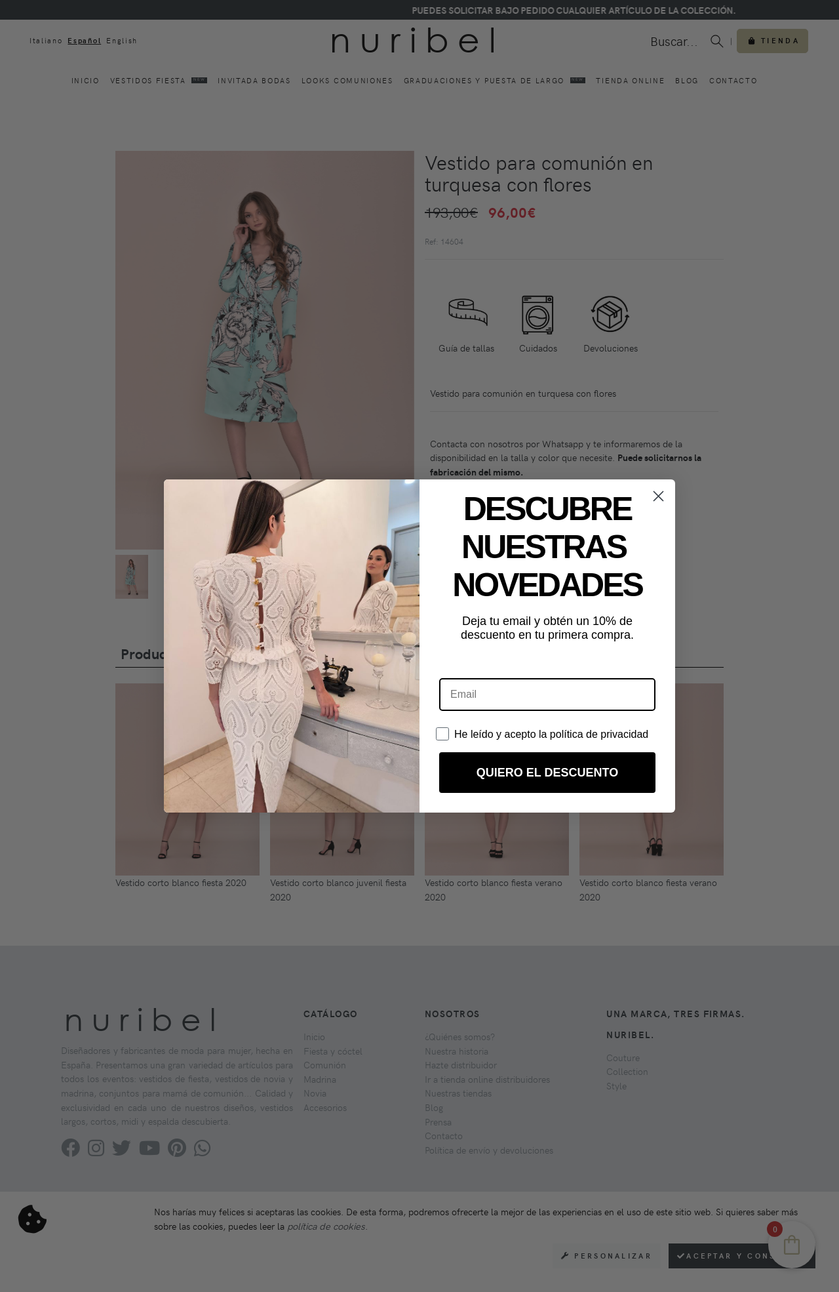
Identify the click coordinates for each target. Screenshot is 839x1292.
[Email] (547, 694)
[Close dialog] (658, 496)
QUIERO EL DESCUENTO (547, 772)
